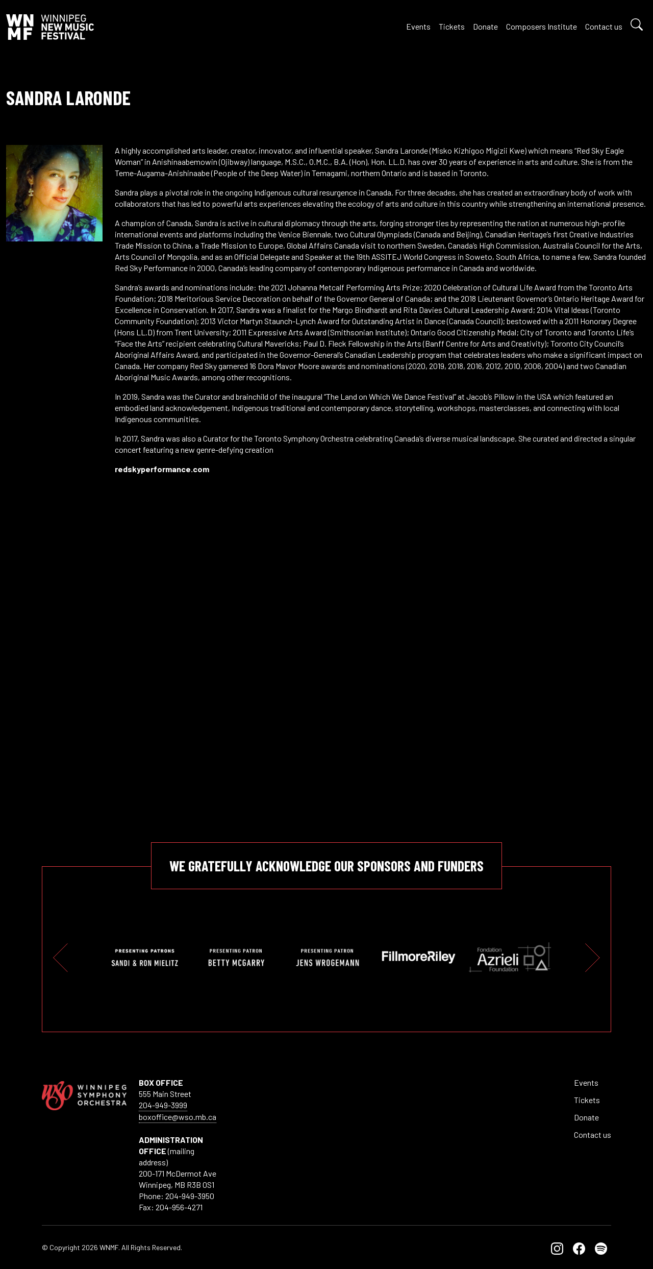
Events (418, 26)
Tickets (452, 26)
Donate (485, 26)
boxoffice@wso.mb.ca (177, 1116)
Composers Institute (541, 26)
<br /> (381, 638)
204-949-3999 (163, 1105)
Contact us (603, 26)
